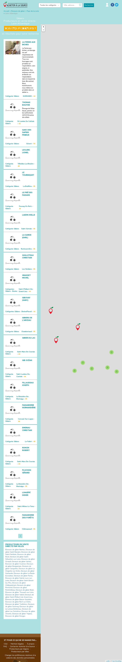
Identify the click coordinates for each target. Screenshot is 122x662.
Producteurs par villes (20, 651)
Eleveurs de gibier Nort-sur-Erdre (18, 602)
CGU (6, 644)
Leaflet (108, 661)
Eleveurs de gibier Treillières (16, 604)
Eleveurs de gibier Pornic (23, 576)
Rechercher (89, 5)
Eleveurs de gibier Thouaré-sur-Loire (19, 592)
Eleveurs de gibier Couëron (15, 564)
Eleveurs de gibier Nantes (15, 550)
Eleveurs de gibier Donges (15, 616)
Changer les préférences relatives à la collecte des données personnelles (20, 656)
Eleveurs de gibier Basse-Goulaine (18, 599)
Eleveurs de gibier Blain (25, 590)
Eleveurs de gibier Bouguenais (19, 565)
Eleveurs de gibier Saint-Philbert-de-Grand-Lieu (19, 596)
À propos (30, 644)
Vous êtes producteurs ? (20, 28)
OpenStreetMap (116, 661)
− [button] (43, 30)
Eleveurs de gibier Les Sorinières (18, 610)
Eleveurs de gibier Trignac (22, 614)
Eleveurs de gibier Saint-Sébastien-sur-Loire (17, 558)
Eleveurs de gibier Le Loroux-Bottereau (19, 607)
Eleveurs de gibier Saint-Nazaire (20, 551)
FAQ (5, 646)
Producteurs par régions (19, 649)
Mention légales (17, 644)
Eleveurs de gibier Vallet (14, 595)
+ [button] (43, 26)
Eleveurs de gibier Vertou (21, 561)
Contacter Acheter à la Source (22, 646)
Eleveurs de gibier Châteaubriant (15, 584)
